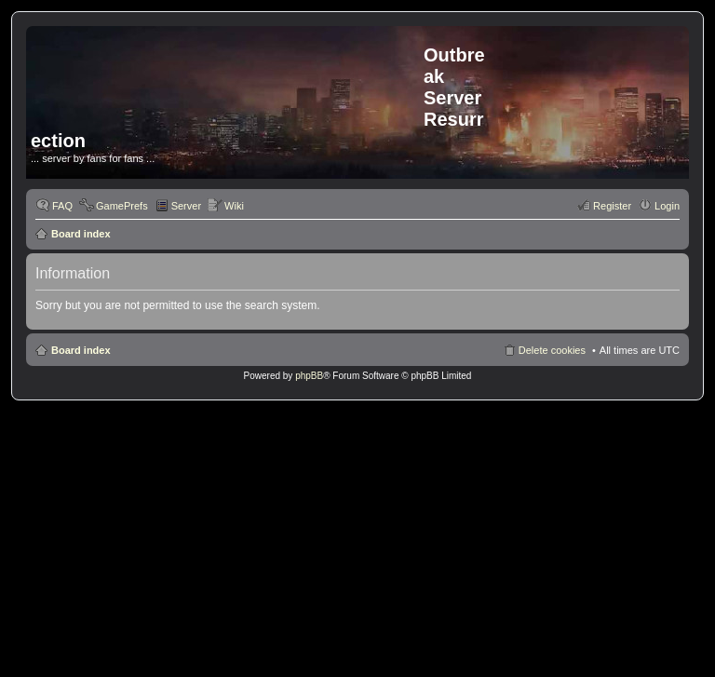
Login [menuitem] (667, 205)
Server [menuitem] (186, 205)
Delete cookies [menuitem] (552, 350)
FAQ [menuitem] (62, 205)
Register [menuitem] (612, 205)
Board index (81, 233)
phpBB (309, 376)
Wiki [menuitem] (234, 205)
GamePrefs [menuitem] (122, 205)
